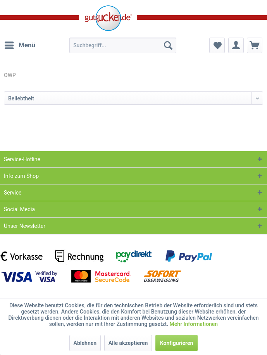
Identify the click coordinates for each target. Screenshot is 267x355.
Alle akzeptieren (128, 343)
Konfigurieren (176, 343)
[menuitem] (19, 45)
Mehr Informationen (194, 324)
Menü (20, 44)
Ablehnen (85, 343)
